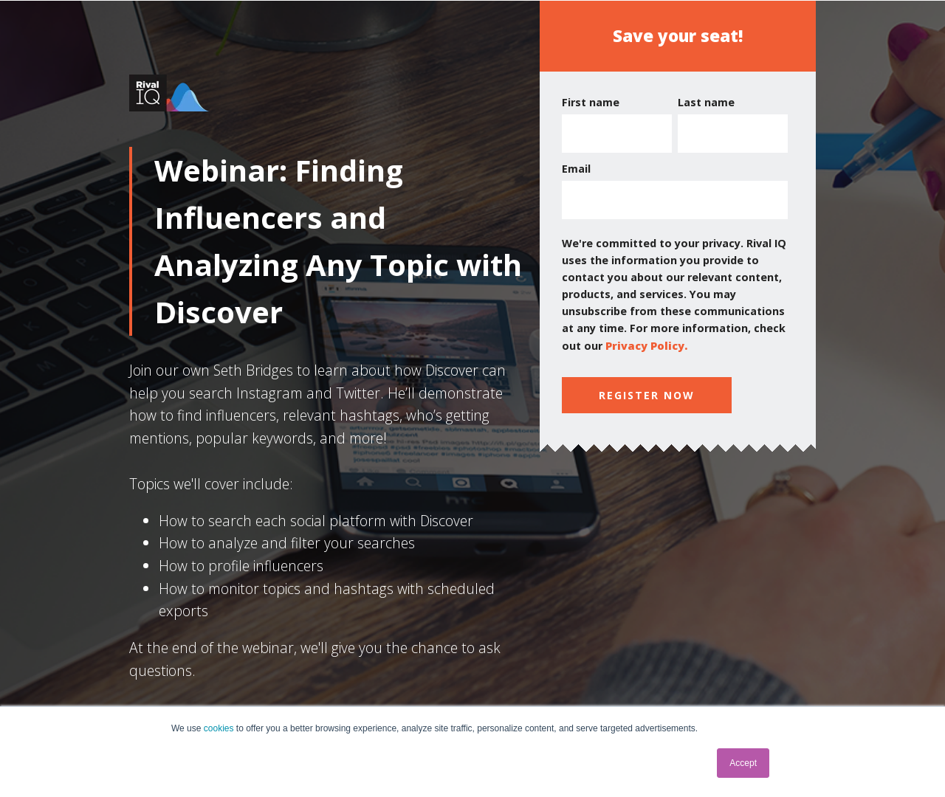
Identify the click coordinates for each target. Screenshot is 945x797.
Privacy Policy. (646, 346)
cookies (219, 728)
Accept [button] (743, 763)
